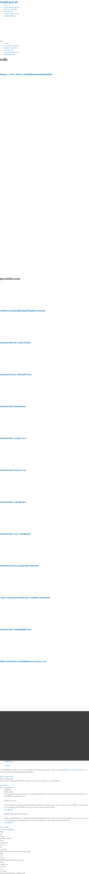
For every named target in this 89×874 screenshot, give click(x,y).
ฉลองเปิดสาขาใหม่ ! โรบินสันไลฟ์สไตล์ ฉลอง (16, 629)
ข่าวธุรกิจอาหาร (8, 11)
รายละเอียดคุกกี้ (8, 809)
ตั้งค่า (32, 771)
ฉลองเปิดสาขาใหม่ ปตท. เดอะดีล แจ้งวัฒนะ (16, 343)
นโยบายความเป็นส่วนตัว (72, 769)
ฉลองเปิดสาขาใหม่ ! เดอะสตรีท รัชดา (14, 502)
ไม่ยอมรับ (6, 776)
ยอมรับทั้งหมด (4, 785)
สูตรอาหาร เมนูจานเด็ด (11, 9)
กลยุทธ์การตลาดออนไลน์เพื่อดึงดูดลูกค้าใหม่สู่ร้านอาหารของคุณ (24, 311)
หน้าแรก (6, 5)
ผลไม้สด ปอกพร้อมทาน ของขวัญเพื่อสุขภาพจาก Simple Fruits (24, 661)
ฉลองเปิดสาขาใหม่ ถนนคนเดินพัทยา (13, 406)
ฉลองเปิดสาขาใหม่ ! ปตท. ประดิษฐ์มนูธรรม (16, 534)
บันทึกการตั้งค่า (4, 827)
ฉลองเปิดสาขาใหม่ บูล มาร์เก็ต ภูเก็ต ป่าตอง (16, 374)
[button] (44, 41)
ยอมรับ (11, 776)
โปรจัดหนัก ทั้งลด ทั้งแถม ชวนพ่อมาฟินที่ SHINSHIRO (20, 566)
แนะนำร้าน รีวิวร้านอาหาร (11, 14)
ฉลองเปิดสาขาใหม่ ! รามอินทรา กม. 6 (14, 438)
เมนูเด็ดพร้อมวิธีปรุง (9, 16)
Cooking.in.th (9, 2)
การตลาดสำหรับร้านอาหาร (12, 7)
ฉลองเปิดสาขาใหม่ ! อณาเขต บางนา (13, 470)
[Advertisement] (44, 29)
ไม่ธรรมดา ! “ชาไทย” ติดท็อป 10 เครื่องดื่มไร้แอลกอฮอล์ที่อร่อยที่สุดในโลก (27, 74)
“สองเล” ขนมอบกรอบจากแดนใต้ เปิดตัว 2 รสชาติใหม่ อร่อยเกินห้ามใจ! (26, 597)
